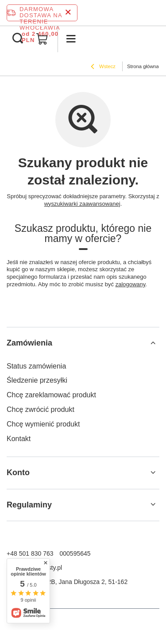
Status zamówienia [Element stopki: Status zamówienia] (36, 366)
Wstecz (103, 67)
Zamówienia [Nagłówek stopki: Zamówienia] (29, 342)
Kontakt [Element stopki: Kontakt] (19, 438)
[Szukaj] (18, 39)
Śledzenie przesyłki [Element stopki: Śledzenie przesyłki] (37, 380)
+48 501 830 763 (30, 553)
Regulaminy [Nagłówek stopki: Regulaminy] (29, 504)
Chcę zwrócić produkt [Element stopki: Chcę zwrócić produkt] (40, 409)
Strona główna (143, 66)
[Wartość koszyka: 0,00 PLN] (42, 39)
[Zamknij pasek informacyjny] (68, 13)
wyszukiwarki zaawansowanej (82, 203)
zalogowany (131, 284)
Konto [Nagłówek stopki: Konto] (18, 472)
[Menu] (71, 39)
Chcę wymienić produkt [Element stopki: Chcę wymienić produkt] (43, 424)
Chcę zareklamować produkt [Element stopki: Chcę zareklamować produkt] (51, 395)
